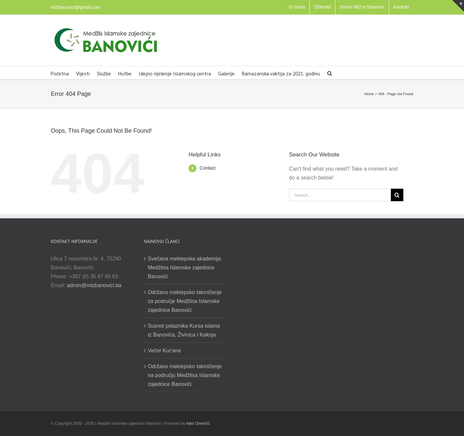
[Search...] (340, 195)
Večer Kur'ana (164, 350)
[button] (329, 72)
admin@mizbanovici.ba (94, 285)
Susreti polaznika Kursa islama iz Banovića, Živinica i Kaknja (184, 330)
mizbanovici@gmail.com (76, 7)
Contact (208, 168)
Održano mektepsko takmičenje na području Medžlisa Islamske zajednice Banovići (185, 375)
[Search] (397, 195)
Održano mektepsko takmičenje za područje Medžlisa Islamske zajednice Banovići (185, 301)
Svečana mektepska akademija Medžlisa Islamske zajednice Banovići (184, 267)
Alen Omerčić (198, 423)
